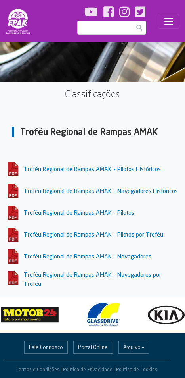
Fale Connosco (46, 347)
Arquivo (132, 347)
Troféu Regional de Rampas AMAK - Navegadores (87, 256)
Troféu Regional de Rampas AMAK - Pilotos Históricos (92, 168)
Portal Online (93, 347)
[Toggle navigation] (168, 21)
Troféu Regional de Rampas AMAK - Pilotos (79, 212)
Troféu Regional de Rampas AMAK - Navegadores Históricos (101, 190)
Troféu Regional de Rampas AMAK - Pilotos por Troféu (93, 234)
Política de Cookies (136, 369)
